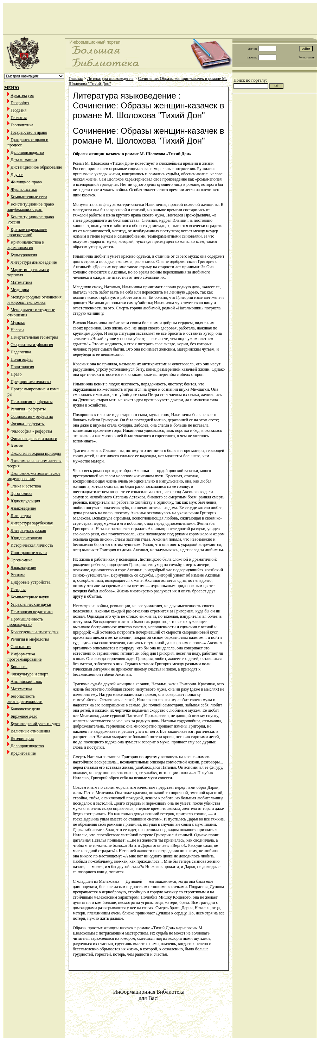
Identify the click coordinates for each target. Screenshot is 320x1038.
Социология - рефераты (32, 416)
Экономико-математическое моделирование (33, 476)
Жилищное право (26, 182)
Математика (21, 282)
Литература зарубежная (32, 523)
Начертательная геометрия (34, 337)
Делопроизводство (27, 152)
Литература (21, 515)
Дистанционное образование (36, 167)
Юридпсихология (26, 537)
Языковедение (23, 508)
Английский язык (26, 681)
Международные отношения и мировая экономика (34, 300)
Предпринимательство (31, 381)
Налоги (17, 329)
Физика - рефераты (28, 423)
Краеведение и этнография (34, 631)
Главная (76, 78)
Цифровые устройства (30, 582)
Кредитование (23, 753)
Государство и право (29, 132)
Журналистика (24, 189)
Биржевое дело (24, 716)
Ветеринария (22, 738)
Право (16, 374)
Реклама (18, 574)
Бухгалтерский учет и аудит (35, 723)
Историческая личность (32, 545)
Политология (22, 366)
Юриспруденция (25, 500)
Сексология (21, 646)
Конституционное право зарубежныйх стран (30, 207)
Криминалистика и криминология (25, 245)
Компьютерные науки (30, 597)
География (20, 102)
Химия (17, 445)
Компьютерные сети (29, 196)
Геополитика (22, 124)
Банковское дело (25, 708)
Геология (19, 117)
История (18, 589)
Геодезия (18, 110)
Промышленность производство (25, 622)
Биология (19, 666)
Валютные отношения (30, 731)
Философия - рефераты (31, 431)
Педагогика (21, 352)
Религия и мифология (30, 639)
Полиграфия (22, 359)
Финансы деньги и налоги (34, 438)
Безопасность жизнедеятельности (25, 699)
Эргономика (21, 493)
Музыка (18, 322)
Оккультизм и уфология (32, 344)
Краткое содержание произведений (27, 232)
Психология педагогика (32, 611)
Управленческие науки (31, 604)
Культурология (24, 254)
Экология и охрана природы (36, 453)
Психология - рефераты (32, 401)
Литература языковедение (34, 262)
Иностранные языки (29, 552)
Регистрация (307, 57)
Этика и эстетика (26, 486)
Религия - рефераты (28, 409)
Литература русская (28, 530)
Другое (17, 174)
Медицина (20, 289)
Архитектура (22, 95)
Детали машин (24, 159)
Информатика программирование (24, 657)
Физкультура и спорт (29, 674)
